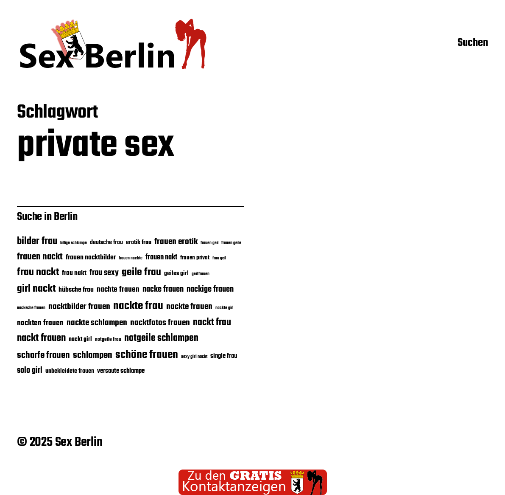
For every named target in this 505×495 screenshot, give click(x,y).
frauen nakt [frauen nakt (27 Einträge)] (161, 257)
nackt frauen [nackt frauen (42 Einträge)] (41, 338)
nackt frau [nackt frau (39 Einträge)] (212, 322)
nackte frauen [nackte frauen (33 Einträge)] (189, 306)
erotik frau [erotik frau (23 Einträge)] (138, 242)
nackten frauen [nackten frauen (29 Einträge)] (40, 323)
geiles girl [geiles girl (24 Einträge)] (176, 273)
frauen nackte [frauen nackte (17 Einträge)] (130, 258)
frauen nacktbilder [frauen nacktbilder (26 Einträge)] (91, 257)
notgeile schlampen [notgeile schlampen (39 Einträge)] (161, 338)
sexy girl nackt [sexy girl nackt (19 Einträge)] (194, 356)
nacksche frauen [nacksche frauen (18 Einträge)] (31, 307)
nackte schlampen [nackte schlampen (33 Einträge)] (97, 322)
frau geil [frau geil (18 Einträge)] (219, 258)
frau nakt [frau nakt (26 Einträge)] (74, 273)
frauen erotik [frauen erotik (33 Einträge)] (176, 241)
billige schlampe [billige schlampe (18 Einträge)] (73, 242)
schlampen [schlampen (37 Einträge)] (92, 355)
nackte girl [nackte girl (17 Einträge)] (224, 308)
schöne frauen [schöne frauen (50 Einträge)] (146, 355)
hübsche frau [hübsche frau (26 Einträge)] (76, 289)
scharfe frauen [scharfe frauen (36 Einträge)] (43, 355)
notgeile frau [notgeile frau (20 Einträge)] (108, 339)
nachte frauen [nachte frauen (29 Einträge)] (118, 289)
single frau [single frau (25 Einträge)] (223, 356)
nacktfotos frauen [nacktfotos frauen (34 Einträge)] (160, 323)
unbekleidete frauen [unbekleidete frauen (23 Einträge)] (69, 371)
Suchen (473, 43)
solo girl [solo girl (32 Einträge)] (29, 370)
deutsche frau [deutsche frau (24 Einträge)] (106, 242)
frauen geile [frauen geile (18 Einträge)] (231, 242)
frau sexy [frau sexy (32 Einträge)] (104, 272)
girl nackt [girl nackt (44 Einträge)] (36, 289)
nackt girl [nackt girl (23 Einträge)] (80, 339)
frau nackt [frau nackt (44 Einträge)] (38, 272)
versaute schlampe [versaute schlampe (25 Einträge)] (121, 371)
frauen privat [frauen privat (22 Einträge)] (194, 257)
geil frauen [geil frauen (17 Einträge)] (200, 274)
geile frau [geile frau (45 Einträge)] (141, 272)
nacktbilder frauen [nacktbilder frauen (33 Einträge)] (79, 306)
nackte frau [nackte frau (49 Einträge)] (138, 306)
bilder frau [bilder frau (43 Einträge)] (37, 241)
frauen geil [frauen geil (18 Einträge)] (209, 242)
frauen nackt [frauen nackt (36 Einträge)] (40, 257)
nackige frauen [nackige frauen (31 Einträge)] (210, 289)
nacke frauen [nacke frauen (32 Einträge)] (163, 289)
